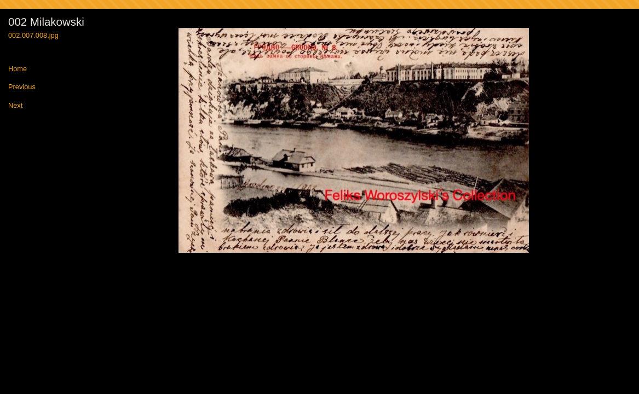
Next (15, 105)
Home (17, 69)
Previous (22, 87)
